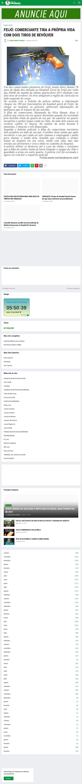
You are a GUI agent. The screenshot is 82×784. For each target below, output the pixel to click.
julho (41, 587)
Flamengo (7, 361)
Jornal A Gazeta (9, 409)
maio (41, 580)
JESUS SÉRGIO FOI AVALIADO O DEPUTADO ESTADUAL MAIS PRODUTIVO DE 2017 (40, 510)
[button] (2, 3)
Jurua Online (8, 428)
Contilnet (7, 386)
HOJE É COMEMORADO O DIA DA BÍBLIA (28, 530)
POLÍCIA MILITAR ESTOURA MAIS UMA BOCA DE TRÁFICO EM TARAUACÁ (21, 197)
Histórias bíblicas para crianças (14, 341)
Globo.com (7, 405)
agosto (41, 591)
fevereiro (41, 568)
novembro (41, 557)
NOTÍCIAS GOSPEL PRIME (12, 345)
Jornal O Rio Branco (10, 420)
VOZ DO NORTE (9, 458)
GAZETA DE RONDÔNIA (11, 401)
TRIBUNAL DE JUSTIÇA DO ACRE (15, 455)
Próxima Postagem (73, 288)
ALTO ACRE (7, 382)
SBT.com (7, 447)
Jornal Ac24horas (10, 416)
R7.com (6, 439)
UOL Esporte (8, 365)
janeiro (41, 564)
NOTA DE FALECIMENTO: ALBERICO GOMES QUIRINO (32, 539)
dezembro (41, 561)
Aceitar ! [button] (8, 778)
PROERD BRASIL (9, 435)
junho (41, 583)
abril (41, 576)
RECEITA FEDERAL (10, 443)
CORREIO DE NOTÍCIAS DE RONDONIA (16, 390)
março (41, 572)
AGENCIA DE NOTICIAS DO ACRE (15, 378)
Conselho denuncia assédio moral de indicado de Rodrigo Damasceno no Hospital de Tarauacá (21, 224)
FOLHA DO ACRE (9, 397)
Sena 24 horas (8, 451)
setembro (41, 595)
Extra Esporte (8, 358)
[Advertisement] (41, 249)
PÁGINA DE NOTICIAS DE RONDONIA (16, 432)
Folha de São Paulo (10, 394)
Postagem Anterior (9, 288)
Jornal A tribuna (9, 413)
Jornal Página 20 (9, 424)
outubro (41, 553)
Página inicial (8, 25)
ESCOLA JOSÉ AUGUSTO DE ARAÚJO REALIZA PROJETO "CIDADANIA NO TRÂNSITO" (43, 521)
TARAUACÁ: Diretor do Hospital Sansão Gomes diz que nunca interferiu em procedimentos (59, 197)
